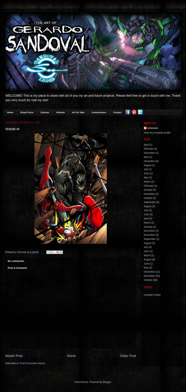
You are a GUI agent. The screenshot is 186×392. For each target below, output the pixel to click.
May (146, 177)
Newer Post (14, 356)
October (148, 198)
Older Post (128, 356)
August (147, 165)
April (146, 144)
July (146, 169)
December (149, 152)
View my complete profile (157, 132)
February (148, 148)
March (147, 181)
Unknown (152, 128)
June (146, 173)
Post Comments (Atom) (32, 363)
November (149, 193)
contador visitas (152, 294)
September (150, 202)
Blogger (107, 382)
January (148, 189)
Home (71, 356)
